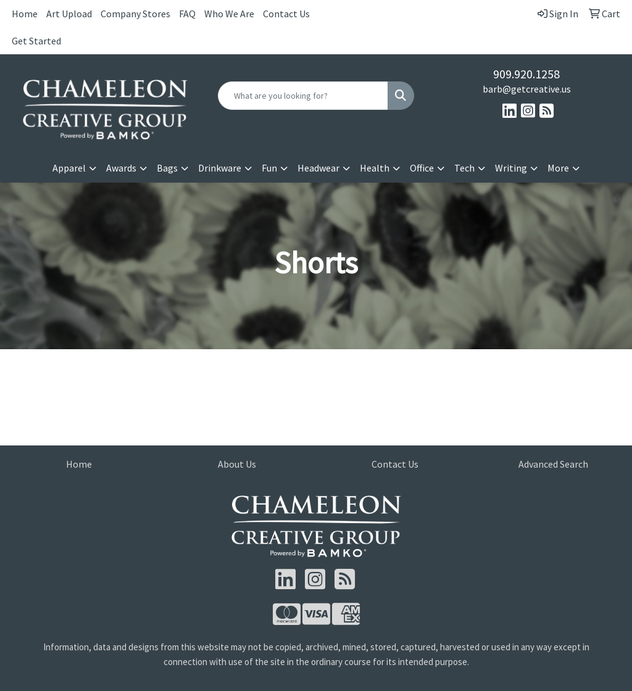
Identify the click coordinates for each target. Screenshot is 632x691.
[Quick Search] (303, 95)
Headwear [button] (318, 168)
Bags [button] (167, 168)
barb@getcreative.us (527, 89)
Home (25, 13)
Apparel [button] (69, 168)
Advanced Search (553, 464)
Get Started (36, 41)
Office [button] (422, 168)
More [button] (558, 168)
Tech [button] (464, 168)
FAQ (187, 13)
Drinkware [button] (219, 168)
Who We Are (229, 13)
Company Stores (135, 13)
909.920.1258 (526, 73)
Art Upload (69, 13)
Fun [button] (269, 168)
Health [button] (374, 168)
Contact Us (286, 13)
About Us (237, 464)
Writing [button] (511, 168)
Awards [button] (121, 168)
